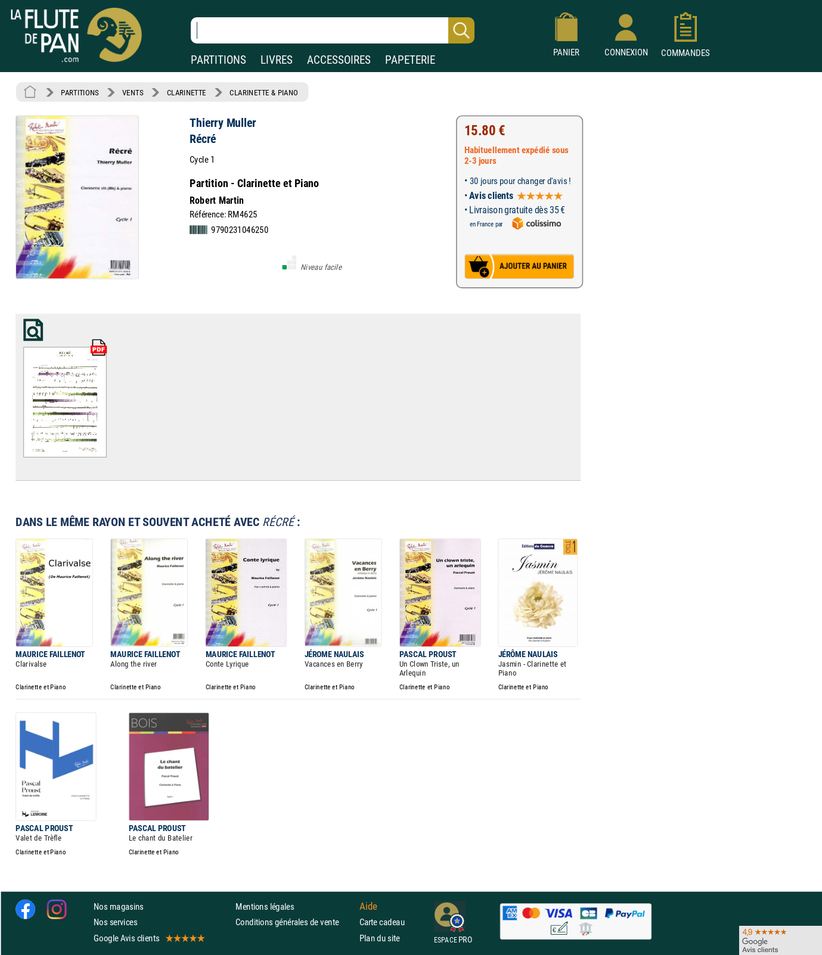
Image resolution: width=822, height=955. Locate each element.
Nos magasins (119, 906)
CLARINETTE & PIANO (263, 92)
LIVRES (276, 60)
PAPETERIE (410, 60)
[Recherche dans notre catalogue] (332, 30)
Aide (368, 906)
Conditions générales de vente (294, 922)
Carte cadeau (382, 922)
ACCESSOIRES (339, 60)
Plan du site (379, 937)
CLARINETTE (186, 92)
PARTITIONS (218, 60)
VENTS (132, 92)
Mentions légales (264, 906)
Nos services (115, 922)
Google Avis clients (148, 937)
